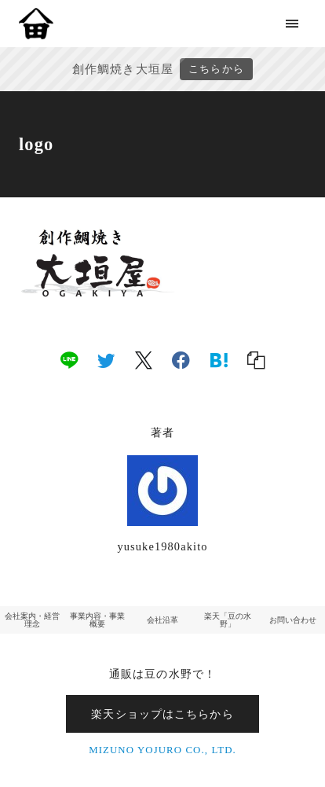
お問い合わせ (292, 620)
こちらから (216, 69)
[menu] (292, 23)
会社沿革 (162, 620)
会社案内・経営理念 (32, 620)
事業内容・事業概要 (97, 620)
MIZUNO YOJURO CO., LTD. (162, 750)
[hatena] (219, 359)
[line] (69, 359)
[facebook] (181, 359)
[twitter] (106, 359)
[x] (143, 359)
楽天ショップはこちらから (162, 714)
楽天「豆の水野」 (227, 620)
